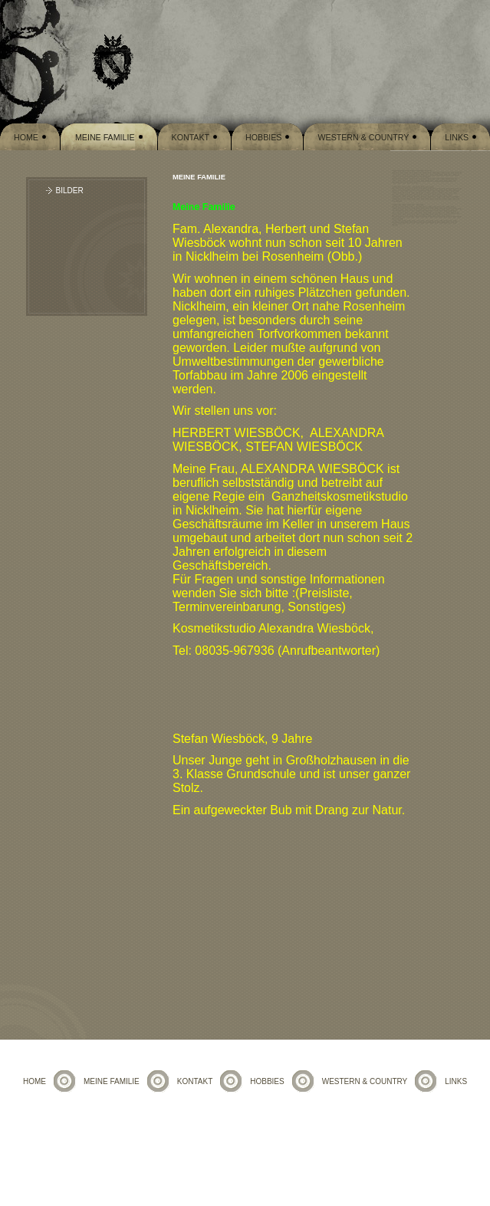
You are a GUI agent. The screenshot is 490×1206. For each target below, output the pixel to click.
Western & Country (363, 137)
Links (457, 137)
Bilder (70, 190)
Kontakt (191, 137)
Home (26, 137)
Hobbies (263, 137)
